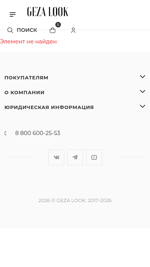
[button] (12, 14)
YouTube (94, 157)
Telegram (75, 157)
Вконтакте (56, 157)
